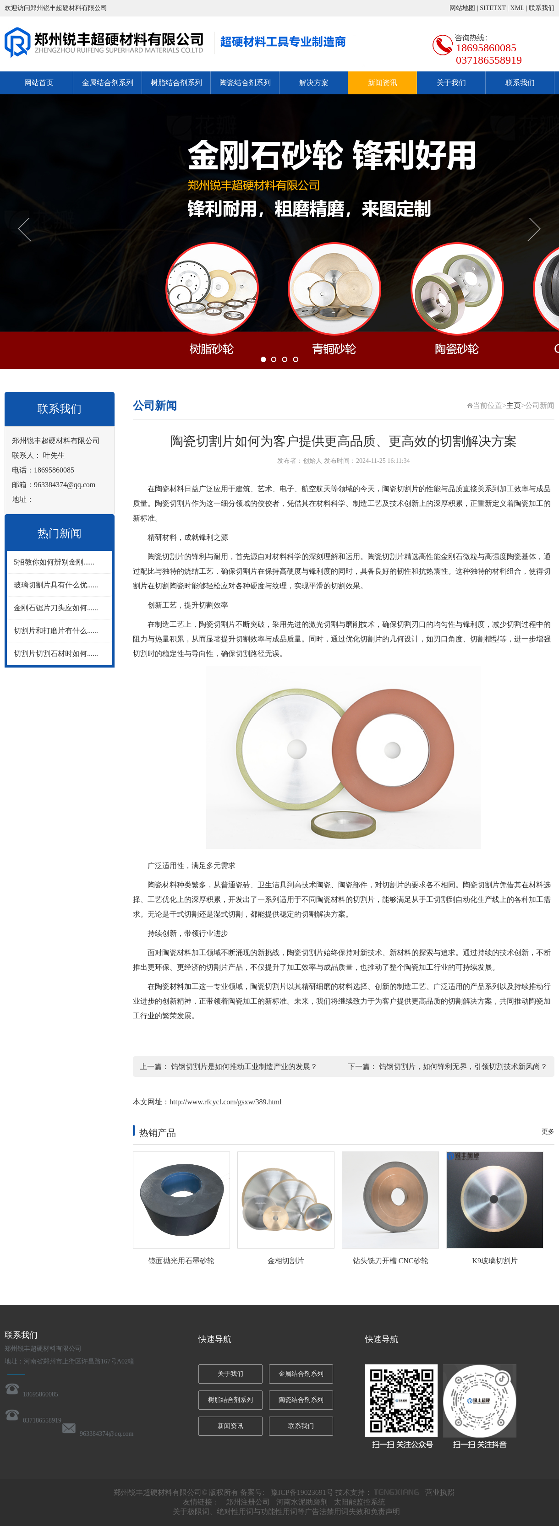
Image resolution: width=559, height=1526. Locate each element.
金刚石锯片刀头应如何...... (56, 608)
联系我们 (541, 8)
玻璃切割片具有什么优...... (56, 585)
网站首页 (39, 83)
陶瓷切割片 (400, 489)
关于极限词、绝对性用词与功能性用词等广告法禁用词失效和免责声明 (286, 1511)
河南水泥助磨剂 (302, 1502)
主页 (513, 405)
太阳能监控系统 (359, 1502)
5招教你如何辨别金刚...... (54, 562)
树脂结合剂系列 (176, 83)
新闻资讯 (382, 83)
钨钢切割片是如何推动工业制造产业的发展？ (244, 1066)
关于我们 (451, 83)
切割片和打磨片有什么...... (56, 631)
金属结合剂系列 (107, 83)
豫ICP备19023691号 (302, 1492)
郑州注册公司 (248, 1502)
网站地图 (462, 8)
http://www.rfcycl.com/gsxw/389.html (226, 1102)
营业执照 (440, 1492)
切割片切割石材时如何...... (56, 653)
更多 (548, 1131)
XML (517, 8)
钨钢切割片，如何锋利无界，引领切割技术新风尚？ (463, 1066)
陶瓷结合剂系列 (245, 83)
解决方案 (314, 83)
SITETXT (493, 8)
